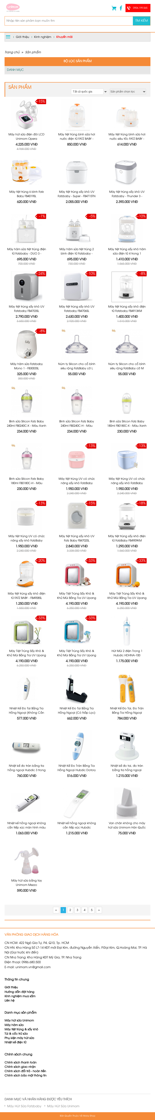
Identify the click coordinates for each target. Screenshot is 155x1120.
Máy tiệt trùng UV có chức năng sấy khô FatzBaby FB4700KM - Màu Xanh (127, 483)
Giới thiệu (22, 37)
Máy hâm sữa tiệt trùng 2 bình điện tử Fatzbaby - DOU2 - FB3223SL (76, 253)
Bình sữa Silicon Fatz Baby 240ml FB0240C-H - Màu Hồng (76, 425)
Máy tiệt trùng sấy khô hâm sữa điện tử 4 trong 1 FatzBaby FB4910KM (127, 253)
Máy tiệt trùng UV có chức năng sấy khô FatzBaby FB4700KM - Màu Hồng (77, 483)
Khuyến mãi (64, 37)
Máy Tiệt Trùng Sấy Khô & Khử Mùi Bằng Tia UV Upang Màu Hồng (76, 597)
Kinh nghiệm (42, 37)
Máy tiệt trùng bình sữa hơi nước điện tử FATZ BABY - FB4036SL (76, 138)
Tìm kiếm (141, 20)
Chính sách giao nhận (20, 1067)
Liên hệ (9, 1001)
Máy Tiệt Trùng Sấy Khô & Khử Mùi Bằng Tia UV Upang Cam (127, 597)
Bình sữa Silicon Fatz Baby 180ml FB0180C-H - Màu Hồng (26, 483)
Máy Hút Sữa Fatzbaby (24, 1106)
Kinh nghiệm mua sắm (20, 996)
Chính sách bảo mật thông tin (25, 1076)
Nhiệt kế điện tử (16, 1042)
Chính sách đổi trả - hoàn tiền (25, 1071)
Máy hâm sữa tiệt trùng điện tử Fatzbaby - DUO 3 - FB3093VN (26, 253)
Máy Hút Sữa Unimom (63, 1106)
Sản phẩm (33, 52)
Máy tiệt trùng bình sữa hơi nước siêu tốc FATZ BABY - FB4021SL (127, 138)
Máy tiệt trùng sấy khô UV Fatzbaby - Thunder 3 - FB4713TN (127, 196)
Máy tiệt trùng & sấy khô (21, 1029)
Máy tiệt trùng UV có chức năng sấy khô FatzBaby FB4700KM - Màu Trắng (26, 540)
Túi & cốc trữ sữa (16, 1034)
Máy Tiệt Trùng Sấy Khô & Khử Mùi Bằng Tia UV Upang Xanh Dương (76, 655)
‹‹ (56, 910)
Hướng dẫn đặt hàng (19, 992)
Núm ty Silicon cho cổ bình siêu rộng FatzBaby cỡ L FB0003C (76, 368)
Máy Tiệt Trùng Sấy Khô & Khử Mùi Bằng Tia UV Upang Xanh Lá (26, 655)
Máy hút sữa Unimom (19, 1021)
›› (99, 910)
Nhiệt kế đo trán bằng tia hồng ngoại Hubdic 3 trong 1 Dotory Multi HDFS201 (27, 770)
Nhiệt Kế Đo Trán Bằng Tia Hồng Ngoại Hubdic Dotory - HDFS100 (77, 770)
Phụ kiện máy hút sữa (19, 1038)
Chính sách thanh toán (20, 1063)
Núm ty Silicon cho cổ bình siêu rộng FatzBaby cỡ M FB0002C (126, 368)
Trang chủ (12, 52)
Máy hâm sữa (14, 1025)
